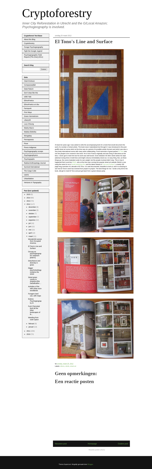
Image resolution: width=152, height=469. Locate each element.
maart (30, 236)
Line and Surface (108, 164)
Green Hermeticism (31, 116)
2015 (29, 194)
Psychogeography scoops (33, 151)
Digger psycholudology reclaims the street (34, 271)
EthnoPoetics (29, 100)
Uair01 (26, 175)
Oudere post (123, 444)
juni (30, 226)
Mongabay (28, 136)
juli (29, 223)
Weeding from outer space (33, 319)
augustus (32, 220)
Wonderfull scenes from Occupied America (35, 241)
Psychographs (29, 159)
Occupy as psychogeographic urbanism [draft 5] (34, 255)
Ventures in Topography (32, 182)
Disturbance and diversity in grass (34, 263)
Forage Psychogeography (33, 47)
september (32, 217)
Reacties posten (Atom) (97, 450)
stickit (67, 366)
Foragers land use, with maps (34, 295)
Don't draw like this (31, 93)
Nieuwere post (61, 444)
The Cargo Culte (30, 171)
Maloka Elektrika (30, 132)
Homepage (92, 444)
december (32, 207)
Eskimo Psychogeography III (34, 301)
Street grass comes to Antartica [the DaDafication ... (34, 280)
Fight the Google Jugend (33, 51)
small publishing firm (78, 164)
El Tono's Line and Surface (35, 247)
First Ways (28, 112)
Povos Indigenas (30, 147)
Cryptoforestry (57, 13)
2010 (29, 334)
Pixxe (26, 143)
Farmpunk (27, 108)
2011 (29, 331)
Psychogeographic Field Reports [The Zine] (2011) (33, 56)
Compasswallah (30, 85)
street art (73, 366)
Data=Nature (28, 89)
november (32, 210)
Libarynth (27, 120)
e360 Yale (27, 97)
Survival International (32, 167)
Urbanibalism (29, 179)
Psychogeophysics (31, 155)
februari (31, 324)
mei (30, 230)
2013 (29, 201)
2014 (29, 198)
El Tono (121, 151)
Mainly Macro (29, 128)
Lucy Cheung (29, 124)
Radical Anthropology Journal (35, 163)
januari (31, 327)
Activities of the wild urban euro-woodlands (35, 288)
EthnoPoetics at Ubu (31, 104)
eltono (62, 366)
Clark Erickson (29, 81)
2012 (29, 204)
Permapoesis (29, 140)
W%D (74, 162)
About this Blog (29, 39)
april (30, 233)
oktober (31, 214)
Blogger (90, 464)
